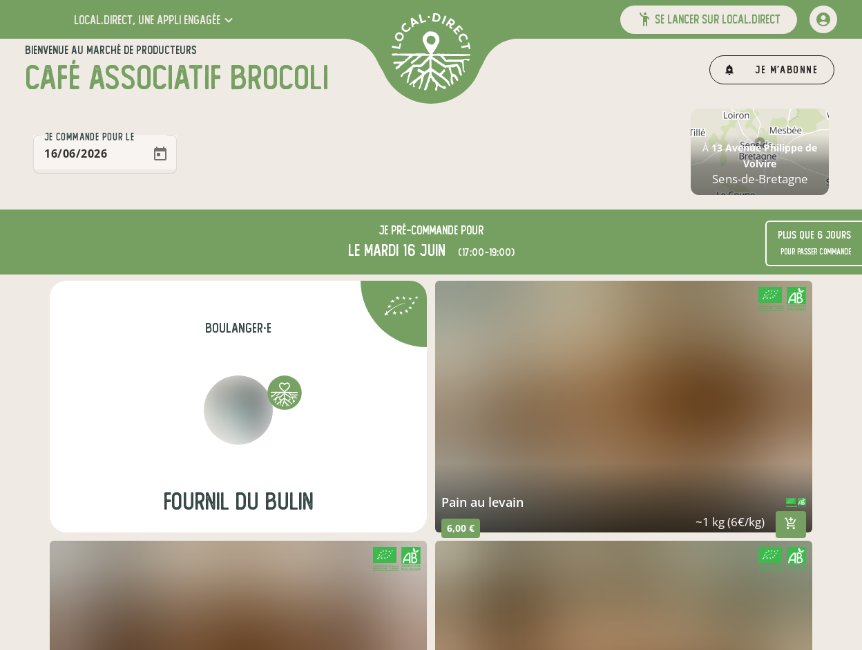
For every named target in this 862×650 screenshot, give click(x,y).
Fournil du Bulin (239, 501)
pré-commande (424, 230)
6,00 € (461, 528)
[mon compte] (823, 19)
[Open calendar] (160, 154)
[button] (155, 20)
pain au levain (482, 502)
